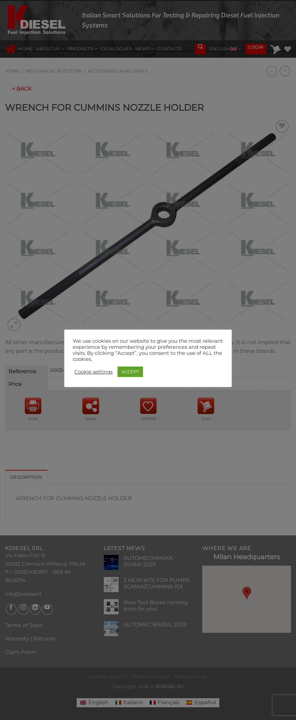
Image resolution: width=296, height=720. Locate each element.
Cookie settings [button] (93, 372)
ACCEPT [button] (130, 371)
